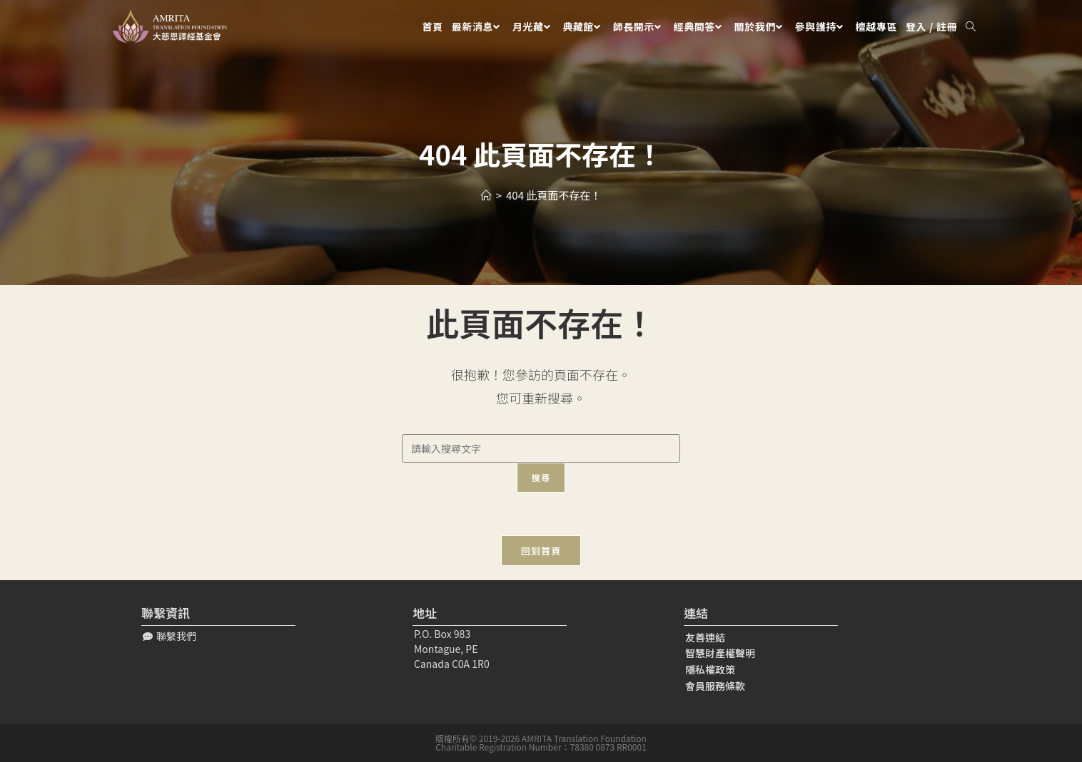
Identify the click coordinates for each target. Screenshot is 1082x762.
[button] (169, 636)
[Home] (486, 194)
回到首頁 (540, 550)
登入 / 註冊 (931, 26)
